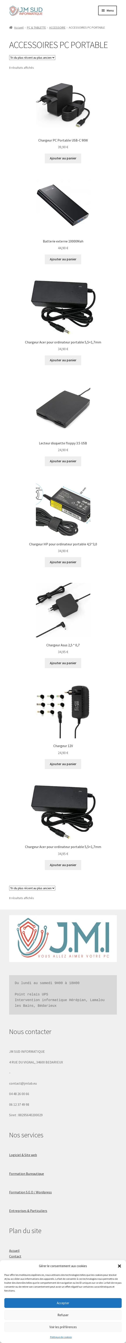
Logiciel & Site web (23, 1155)
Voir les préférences (63, 1327)
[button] (119, 1266)
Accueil (19, 27)
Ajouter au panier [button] (63, 158)
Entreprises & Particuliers (28, 1210)
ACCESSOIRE (57, 27)
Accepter (63, 1303)
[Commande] (32, 57)
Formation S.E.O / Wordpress (30, 1192)
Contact (15, 1256)
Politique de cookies (61, 1337)
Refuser (63, 1315)
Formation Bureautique (26, 1173)
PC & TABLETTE (36, 27)
